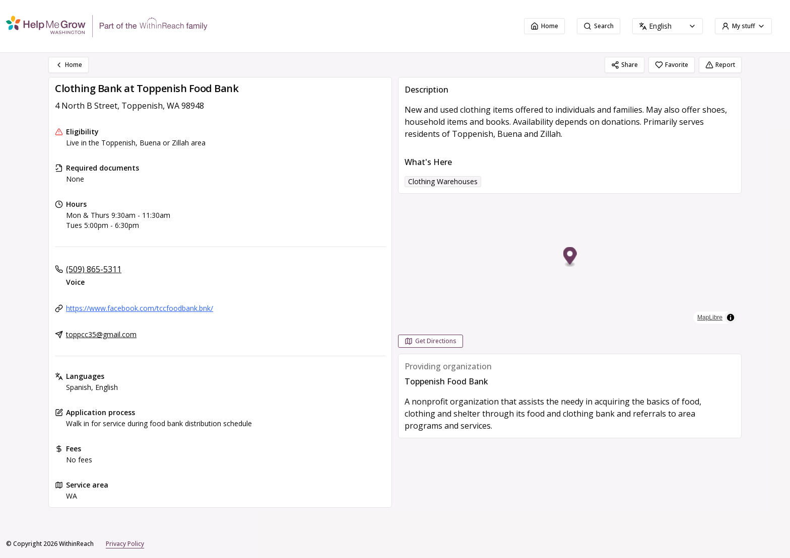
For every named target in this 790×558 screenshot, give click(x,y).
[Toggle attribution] (731, 317)
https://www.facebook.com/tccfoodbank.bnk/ (139, 308)
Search (598, 26)
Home (544, 26)
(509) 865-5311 (93, 269)
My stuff (743, 26)
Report (720, 64)
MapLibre (709, 317)
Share (624, 64)
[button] (570, 257)
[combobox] (667, 26)
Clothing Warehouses (443, 181)
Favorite (671, 64)
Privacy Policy (125, 544)
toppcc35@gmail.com (101, 334)
